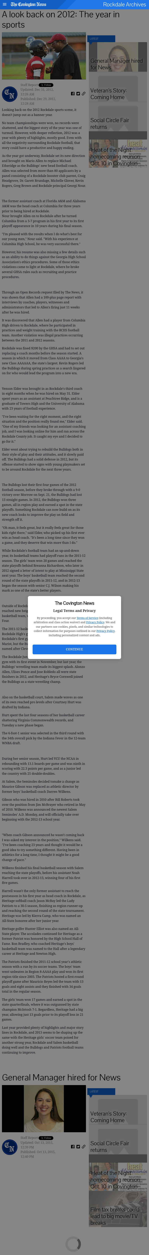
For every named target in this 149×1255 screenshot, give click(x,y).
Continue (74, 649)
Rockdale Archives (124, 5)
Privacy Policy (95, 622)
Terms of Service (87, 618)
